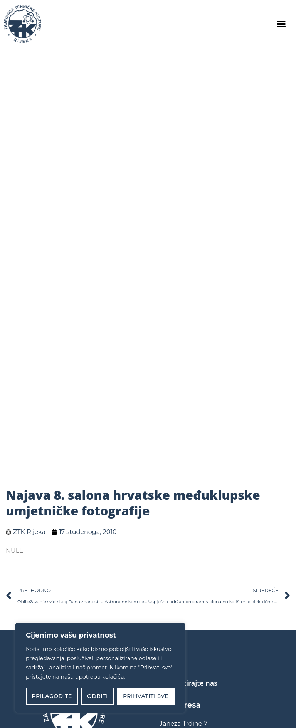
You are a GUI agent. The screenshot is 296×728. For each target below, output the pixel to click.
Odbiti (97, 696)
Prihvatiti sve (146, 696)
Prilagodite (52, 696)
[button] (281, 24)
